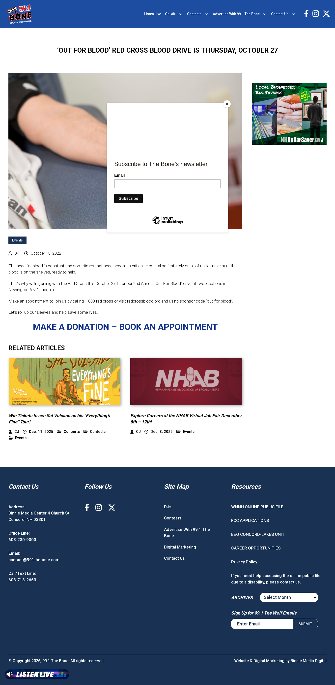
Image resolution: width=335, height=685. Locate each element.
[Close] (227, 104)
